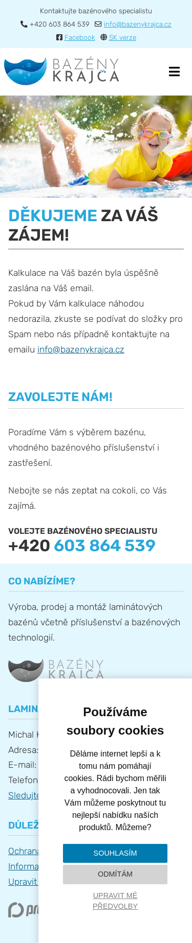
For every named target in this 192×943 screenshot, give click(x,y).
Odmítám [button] (115, 874)
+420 (82, 545)
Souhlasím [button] (115, 853)
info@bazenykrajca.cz (80, 349)
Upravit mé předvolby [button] (115, 901)
